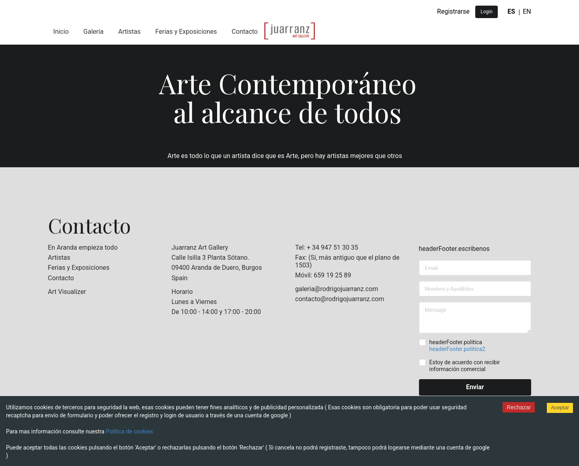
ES (511, 11)
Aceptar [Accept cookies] (560, 407)
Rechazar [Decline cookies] (519, 407)
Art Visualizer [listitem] (67, 292)
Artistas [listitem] (59, 257)
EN (527, 11)
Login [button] (486, 11)
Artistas (129, 31)
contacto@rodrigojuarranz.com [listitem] (339, 299)
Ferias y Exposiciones (186, 31)
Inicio (60, 31)
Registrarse (453, 11)
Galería (93, 31)
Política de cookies (129, 431)
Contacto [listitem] (61, 278)
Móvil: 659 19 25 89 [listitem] (323, 275)
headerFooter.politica (457, 345)
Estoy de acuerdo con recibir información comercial (464, 365)
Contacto (245, 31)
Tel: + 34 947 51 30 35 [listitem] (326, 247)
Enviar (475, 387)
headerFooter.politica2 (457, 349)
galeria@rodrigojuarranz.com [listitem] (336, 289)
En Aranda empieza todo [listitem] (83, 247)
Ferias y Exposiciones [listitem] (78, 267)
